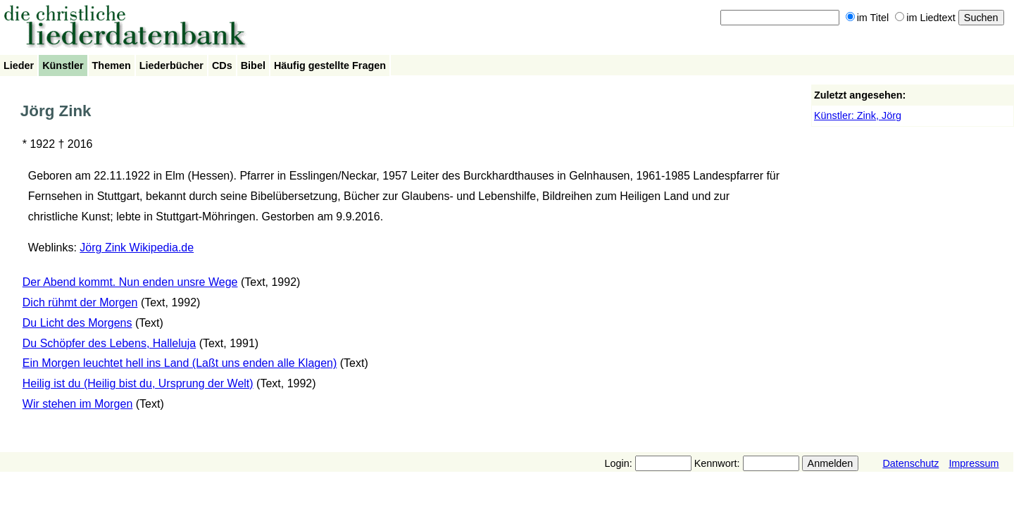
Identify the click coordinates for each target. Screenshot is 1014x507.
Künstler (62, 65)
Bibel (253, 65)
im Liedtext (925, 17)
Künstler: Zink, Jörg (857, 115)
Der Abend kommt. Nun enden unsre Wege (130, 282)
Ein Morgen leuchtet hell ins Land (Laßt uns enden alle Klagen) (180, 363)
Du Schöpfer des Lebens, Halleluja (109, 343)
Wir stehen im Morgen (78, 404)
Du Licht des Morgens (77, 323)
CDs (222, 65)
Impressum (974, 463)
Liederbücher (171, 65)
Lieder (19, 65)
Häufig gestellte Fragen (330, 65)
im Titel (867, 17)
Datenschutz (910, 463)
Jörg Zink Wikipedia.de (137, 248)
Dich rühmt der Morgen (80, 302)
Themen (111, 65)
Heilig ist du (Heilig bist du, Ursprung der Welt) (138, 383)
